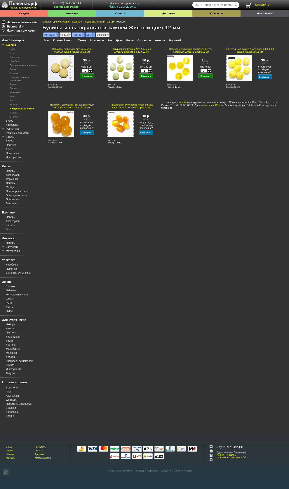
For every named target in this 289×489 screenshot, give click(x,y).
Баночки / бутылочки (18, 272)
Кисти (9, 340)
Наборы (10, 170)
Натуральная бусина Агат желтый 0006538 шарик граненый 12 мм (250, 50)
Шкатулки (11, 399)
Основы (14, 73)
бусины (183, 102)
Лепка (6, 166)
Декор (6, 281)
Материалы (13, 250)
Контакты (216, 13)
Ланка (9, 149)
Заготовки (12, 246)
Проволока (12, 153)
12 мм (110, 21)
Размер (77, 34)
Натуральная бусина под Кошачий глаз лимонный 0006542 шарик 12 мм (190, 50)
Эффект (101, 34)
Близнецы (97, 40)
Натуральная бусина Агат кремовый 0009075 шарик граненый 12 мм (72, 50)
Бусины (11, 44)
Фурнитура (12, 128)
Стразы (10, 286)
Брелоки (11, 407)
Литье (13, 69)
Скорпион (144, 40)
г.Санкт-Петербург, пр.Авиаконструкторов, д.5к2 (231, 456)
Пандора (15, 57)
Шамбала (15, 61)
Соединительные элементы (19, 79)
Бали (12, 49)
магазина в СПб (211, 105)
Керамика (15, 92)
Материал (49, 34)
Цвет (89, 34)
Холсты (10, 356)
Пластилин (12, 199)
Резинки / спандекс (17, 132)
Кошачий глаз (62, 40)
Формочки (12, 179)
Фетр (9, 302)
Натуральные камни (19, 30)
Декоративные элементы (24, 65)
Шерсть (10, 225)
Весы (130, 40)
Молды (10, 187)
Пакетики (11, 268)
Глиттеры (11, 203)
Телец (82, 40)
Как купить (40, 447)
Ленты (9, 141)
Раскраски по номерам (19, 360)
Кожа (12, 96)
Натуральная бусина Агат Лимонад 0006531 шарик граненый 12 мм (131, 50)
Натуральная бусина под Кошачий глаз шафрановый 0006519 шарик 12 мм (131, 106)
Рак (109, 40)
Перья (9, 310)
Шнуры (10, 136)
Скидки (24, 13)
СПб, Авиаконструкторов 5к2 (122, 5)
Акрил (13, 84)
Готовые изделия (14, 382)
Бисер (9, 120)
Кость (13, 100)
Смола (13, 112)
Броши (10, 415)
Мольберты (13, 348)
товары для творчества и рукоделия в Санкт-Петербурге (163, 470)
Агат (46, 40)
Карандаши (13, 336)
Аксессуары (13, 174)
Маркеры (11, 352)
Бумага (10, 365)
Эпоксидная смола (17, 195)
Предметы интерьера (19, 403)
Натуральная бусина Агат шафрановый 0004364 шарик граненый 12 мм (72, 106)
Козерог (159, 40)
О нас (9, 447)
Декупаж (8, 238)
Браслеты (12, 387)
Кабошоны (12, 124)
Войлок (10, 229)
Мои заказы (265, 13)
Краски (10, 328)
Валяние (8, 212)
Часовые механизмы (20, 22)
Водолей (175, 40)
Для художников (14, 319)
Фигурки (10, 373)
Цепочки (11, 145)
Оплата (120, 13)
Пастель (11, 332)
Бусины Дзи (13, 26)
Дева (119, 40)
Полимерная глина (17, 191)
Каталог (46, 21)
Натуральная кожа (17, 294)
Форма (64, 34)
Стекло (14, 116)
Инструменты (14, 157)
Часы (9, 391)
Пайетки (11, 290)
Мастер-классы (43, 458)
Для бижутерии (13, 40)
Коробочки (12, 264)
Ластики (10, 344)
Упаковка (8, 260)
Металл (14, 104)
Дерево (14, 88)
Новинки (72, 13)
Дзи (12, 53)
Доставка (168, 13)
